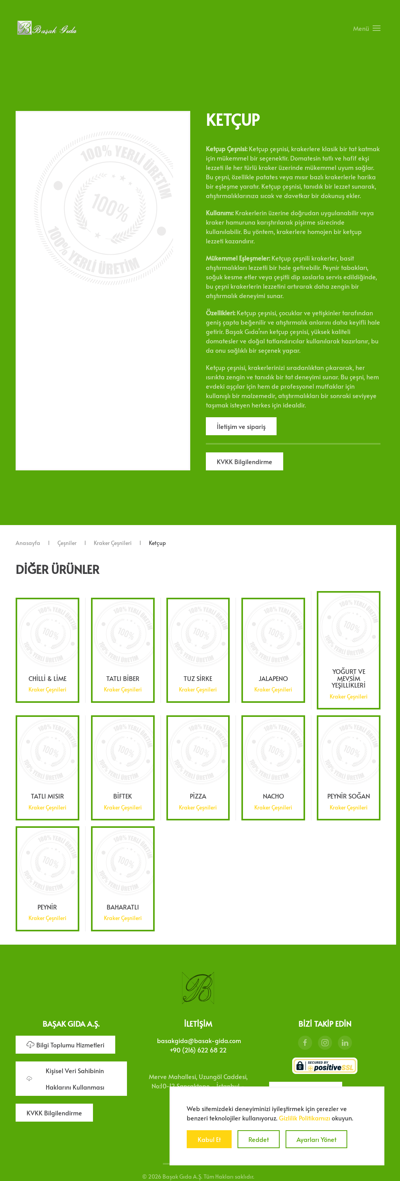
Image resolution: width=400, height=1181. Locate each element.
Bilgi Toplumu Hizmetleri (65, 1043)
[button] (366, 28)
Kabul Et (209, 1139)
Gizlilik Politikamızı (304, 1117)
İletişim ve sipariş (241, 426)
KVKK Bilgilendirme (244, 461)
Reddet (258, 1139)
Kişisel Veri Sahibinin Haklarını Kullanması (65, 1077)
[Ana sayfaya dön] (47, 28)
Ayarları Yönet (316, 1139)
